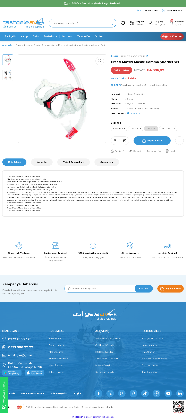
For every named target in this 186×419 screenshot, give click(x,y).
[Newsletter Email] (108, 289)
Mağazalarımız (56, 352)
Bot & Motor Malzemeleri (155, 358)
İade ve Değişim (103, 365)
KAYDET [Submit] (143, 288)
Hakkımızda (55, 338)
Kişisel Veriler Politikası (106, 358)
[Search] (82, 23)
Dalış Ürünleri (148, 352)
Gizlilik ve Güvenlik (104, 345)
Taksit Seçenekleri (73, 162)
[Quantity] (120, 140)
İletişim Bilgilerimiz (58, 372)
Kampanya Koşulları (105, 372)
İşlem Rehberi (56, 365)
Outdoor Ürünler (150, 365)
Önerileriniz (106, 162)
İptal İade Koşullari (104, 352)
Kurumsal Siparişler (58, 358)
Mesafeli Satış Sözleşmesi (108, 338)
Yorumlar (42, 162)
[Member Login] (157, 23)
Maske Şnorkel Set (136, 94)
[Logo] (23, 23)
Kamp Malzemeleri (151, 345)
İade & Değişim (58, 393)
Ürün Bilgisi (14, 162)
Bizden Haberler (57, 345)
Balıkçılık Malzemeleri (152, 338)
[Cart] (176, 23)
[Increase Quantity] (125, 140)
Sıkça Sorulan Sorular (33, 393)
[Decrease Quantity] (114, 140)
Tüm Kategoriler (150, 372)
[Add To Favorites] (99, 61)
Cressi (130, 99)
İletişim (77, 393)
